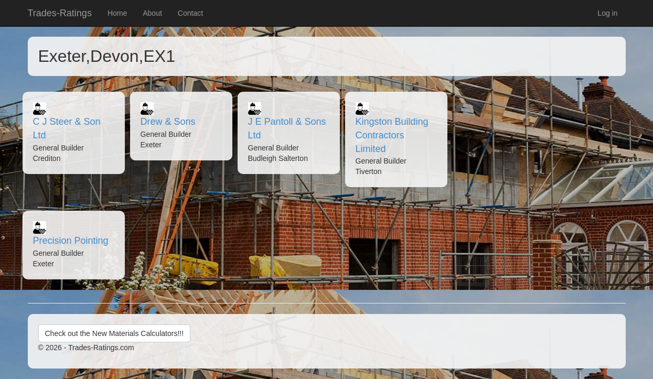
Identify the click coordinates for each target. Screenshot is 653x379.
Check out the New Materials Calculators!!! (114, 333)
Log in (607, 13)
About (152, 13)
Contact (190, 13)
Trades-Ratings (60, 13)
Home (117, 13)
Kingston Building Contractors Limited (392, 135)
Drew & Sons (168, 121)
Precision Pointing (71, 240)
